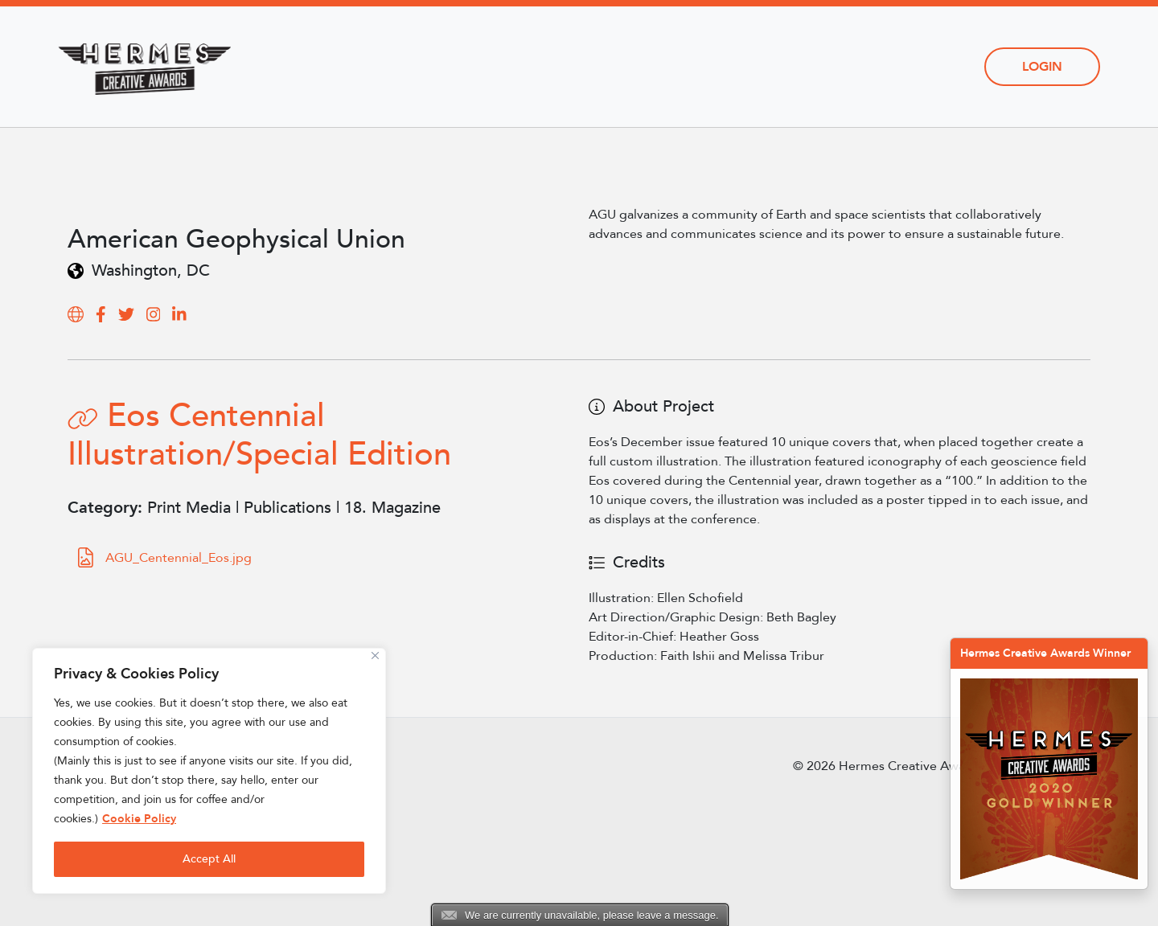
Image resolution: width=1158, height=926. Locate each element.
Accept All (209, 859)
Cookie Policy (139, 818)
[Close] (375, 655)
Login (1042, 67)
